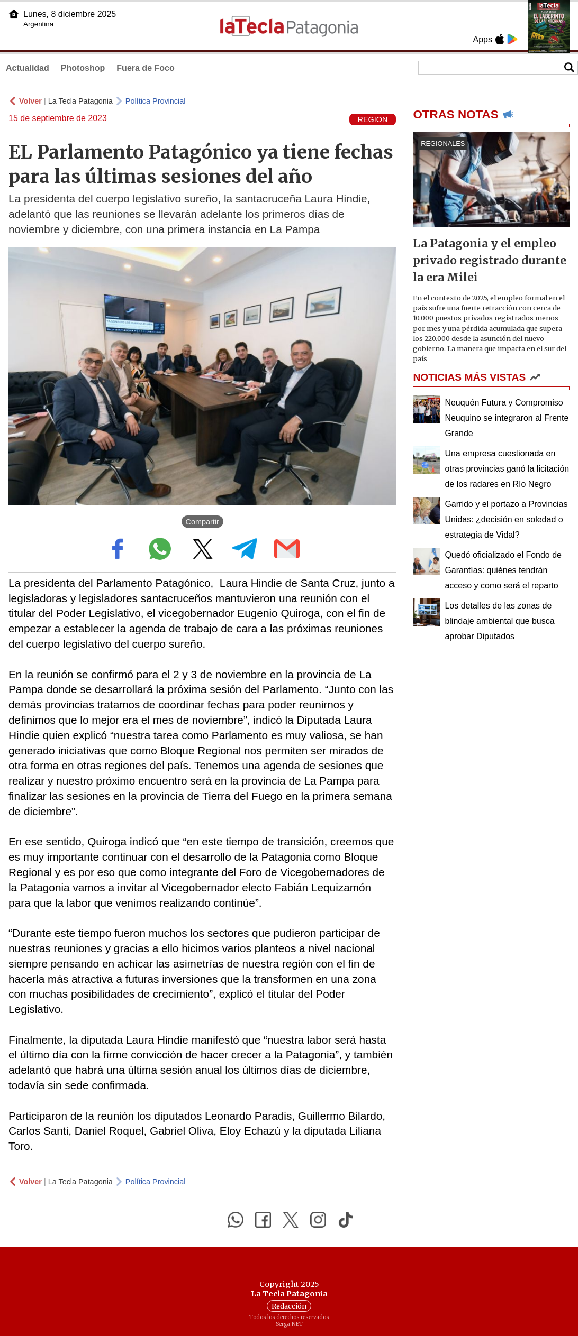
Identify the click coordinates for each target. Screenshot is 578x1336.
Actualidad (27, 67)
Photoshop (83, 67)
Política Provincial (155, 101)
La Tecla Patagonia (80, 101)
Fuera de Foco (145, 67)
